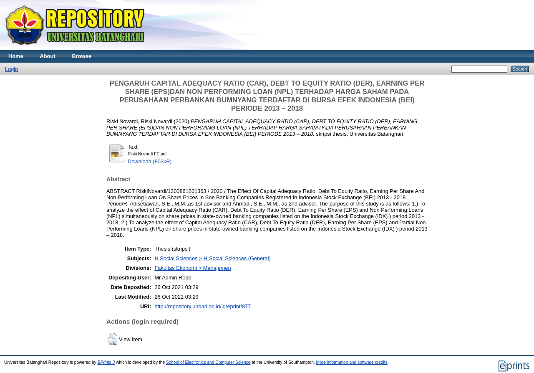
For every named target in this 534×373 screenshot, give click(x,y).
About (47, 56)
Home (15, 56)
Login (11, 69)
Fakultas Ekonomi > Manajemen (192, 268)
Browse (81, 56)
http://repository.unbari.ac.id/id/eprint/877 (202, 306)
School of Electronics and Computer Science (208, 362)
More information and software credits (352, 362)
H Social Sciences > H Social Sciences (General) (212, 258)
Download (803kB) (149, 161)
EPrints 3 (106, 362)
